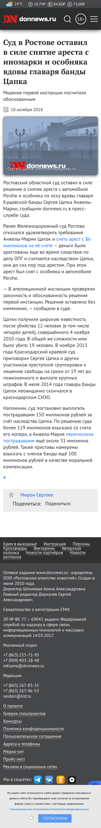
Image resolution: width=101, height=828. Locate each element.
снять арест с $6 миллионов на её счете (47, 242)
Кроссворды (15, 548)
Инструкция (55, 543)
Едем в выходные (20, 543)
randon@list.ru (17, 696)
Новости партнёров (44, 552)
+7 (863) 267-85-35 (21, 685)
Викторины (44, 548)
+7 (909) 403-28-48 (21, 660)
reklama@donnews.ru (23, 665)
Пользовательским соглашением (29, 809)
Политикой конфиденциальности (70, 809)
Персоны (81, 543)
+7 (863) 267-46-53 (21, 690)
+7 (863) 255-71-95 (21, 655)
